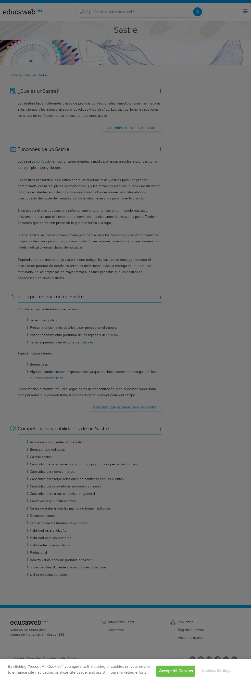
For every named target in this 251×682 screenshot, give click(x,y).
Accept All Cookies (176, 671)
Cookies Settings (216, 671)
